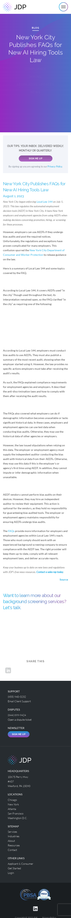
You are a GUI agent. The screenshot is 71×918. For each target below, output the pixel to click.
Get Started (14, 868)
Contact (12, 849)
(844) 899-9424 (17, 715)
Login (11, 872)
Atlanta (12, 809)
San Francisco (15, 813)
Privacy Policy (55, 166)
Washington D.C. (17, 818)
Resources (14, 845)
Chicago (12, 799)
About (11, 840)
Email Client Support (19, 701)
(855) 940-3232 (17, 696)
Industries (13, 836)
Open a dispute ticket (20, 719)
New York (13, 804)
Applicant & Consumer (20, 863)
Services (12, 831)
